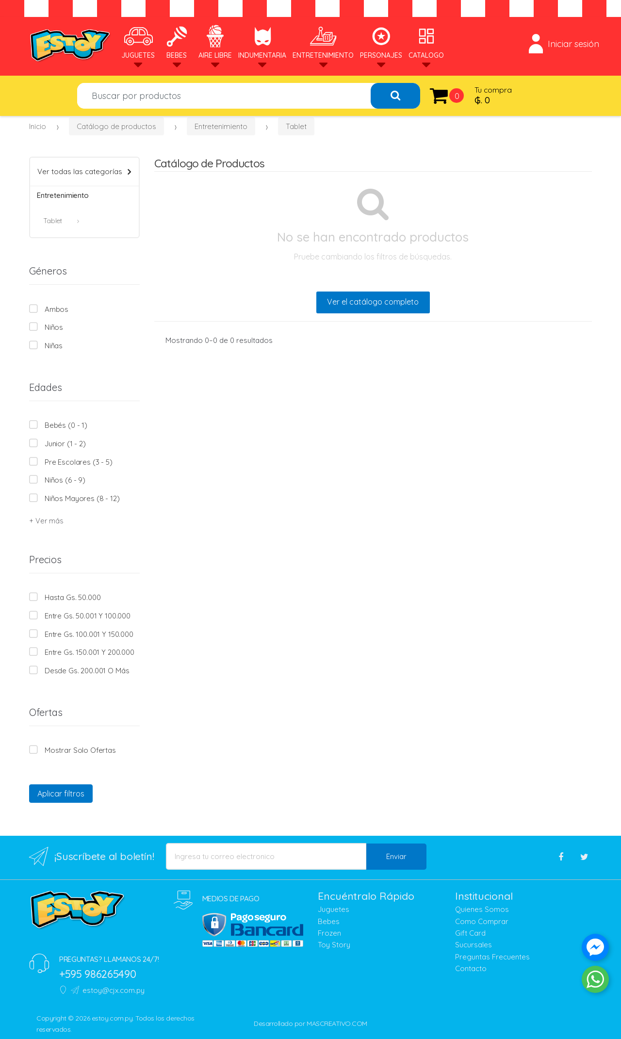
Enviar (396, 856)
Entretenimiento (323, 42)
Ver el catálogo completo (373, 302)
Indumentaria (262, 42)
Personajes (381, 42)
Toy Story (334, 944)
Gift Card (470, 933)
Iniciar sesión (564, 43)
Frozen (329, 933)
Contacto (471, 968)
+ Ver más (46, 520)
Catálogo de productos (116, 126)
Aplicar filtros (60, 793)
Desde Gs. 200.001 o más (87, 670)
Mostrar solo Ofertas (80, 750)
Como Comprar (481, 921)
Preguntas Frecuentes (492, 956)
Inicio (37, 126)
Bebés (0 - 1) (66, 425)
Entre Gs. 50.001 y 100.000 (88, 615)
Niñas (54, 345)
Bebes (176, 42)
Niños (54, 327)
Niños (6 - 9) (65, 480)
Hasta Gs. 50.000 (73, 597)
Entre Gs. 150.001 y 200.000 (89, 652)
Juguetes (138, 42)
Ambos (56, 309)
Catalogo (426, 42)
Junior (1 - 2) (65, 443)
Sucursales (473, 944)
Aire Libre (215, 42)
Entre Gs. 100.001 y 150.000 (89, 634)
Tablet (296, 126)
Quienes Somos (482, 909)
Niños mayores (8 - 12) (82, 498)
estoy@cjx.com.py (108, 990)
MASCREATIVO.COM (337, 1023)
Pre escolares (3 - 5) (79, 462)
